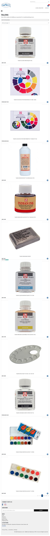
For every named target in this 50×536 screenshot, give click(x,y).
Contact (47, 8)
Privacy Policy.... (5, 529)
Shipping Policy (5, 520)
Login (37, 8)
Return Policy (4, 519)
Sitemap (15, 529)
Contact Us (4, 518)
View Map (4, 525)
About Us (4, 516)
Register (41, 8)
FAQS (3, 515)
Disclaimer (11, 529)
